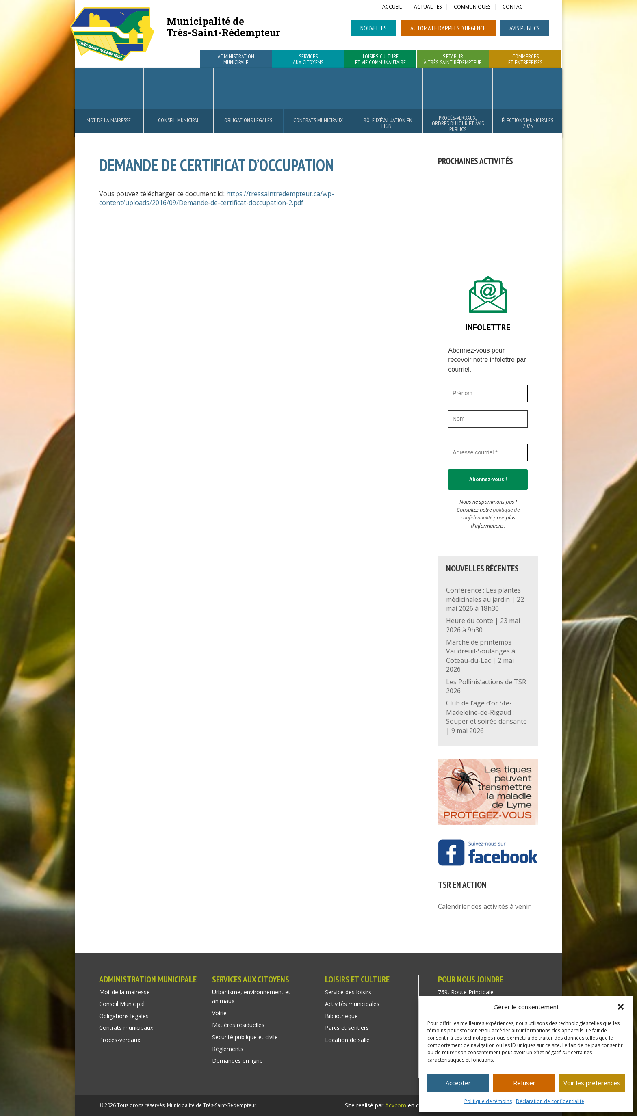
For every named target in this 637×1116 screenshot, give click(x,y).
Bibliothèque (341, 1016)
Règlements (227, 1049)
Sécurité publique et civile (245, 1037)
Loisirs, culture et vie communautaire (380, 60)
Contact (514, 7)
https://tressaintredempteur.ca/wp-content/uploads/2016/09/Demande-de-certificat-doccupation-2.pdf (216, 198)
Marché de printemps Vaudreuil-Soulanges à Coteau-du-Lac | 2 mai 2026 (480, 656)
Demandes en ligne (237, 1060)
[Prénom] (488, 393)
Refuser (524, 1083)
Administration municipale (236, 60)
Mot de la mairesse (109, 120)
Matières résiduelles (238, 1025)
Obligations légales (248, 120)
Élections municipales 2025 (527, 123)
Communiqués (472, 7)
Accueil (392, 7)
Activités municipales (352, 1004)
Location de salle (347, 1040)
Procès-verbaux (119, 1040)
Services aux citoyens (308, 60)
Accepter (458, 1083)
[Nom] (488, 419)
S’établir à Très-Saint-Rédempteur (453, 60)
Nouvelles (373, 28)
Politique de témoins (488, 1101)
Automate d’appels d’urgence (448, 28)
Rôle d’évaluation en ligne (388, 123)
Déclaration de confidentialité (550, 1101)
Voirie (219, 1013)
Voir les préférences (591, 1083)
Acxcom (395, 1105)
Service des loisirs (348, 992)
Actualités (428, 7)
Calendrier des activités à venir (484, 906)
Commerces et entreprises (525, 60)
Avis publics (524, 28)
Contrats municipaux (318, 120)
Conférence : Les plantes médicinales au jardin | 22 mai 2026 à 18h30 (485, 599)
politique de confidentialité (490, 513)
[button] (621, 1007)
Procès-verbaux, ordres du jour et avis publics (458, 123)
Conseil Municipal (178, 120)
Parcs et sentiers (347, 1028)
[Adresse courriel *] (488, 452)
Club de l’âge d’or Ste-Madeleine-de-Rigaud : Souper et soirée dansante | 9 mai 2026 (486, 717)
